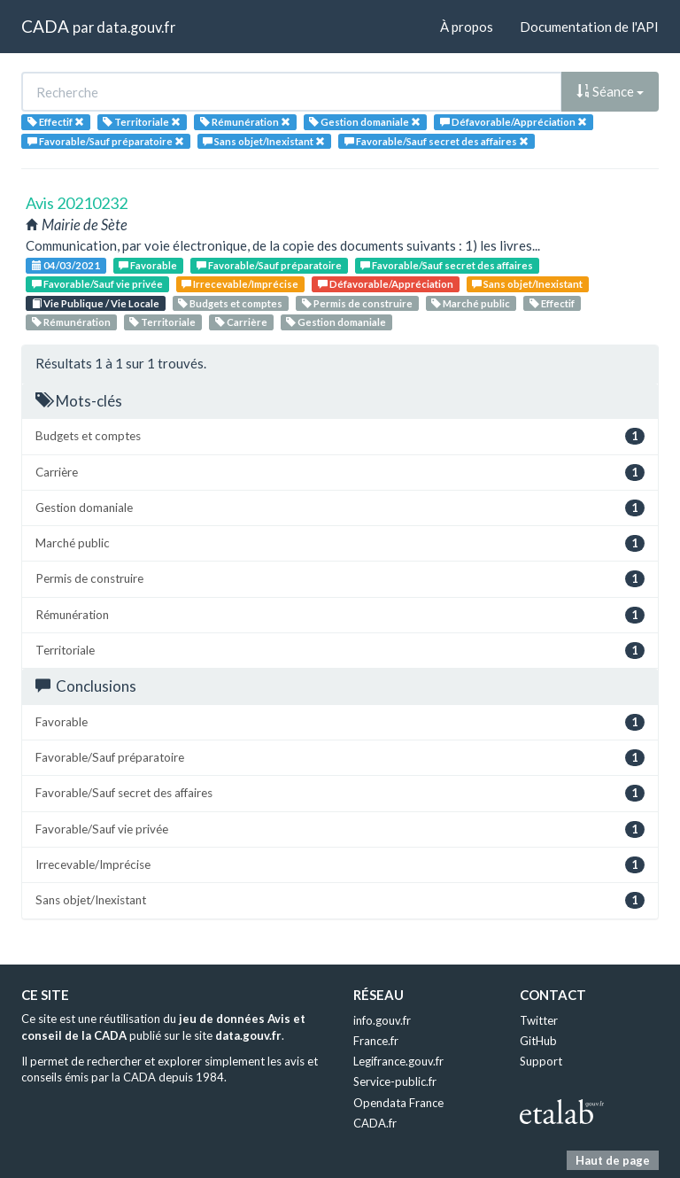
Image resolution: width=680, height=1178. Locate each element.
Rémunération (71, 322)
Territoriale (162, 322)
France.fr (375, 1041)
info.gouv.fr (382, 1020)
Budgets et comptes (230, 303)
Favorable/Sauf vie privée (97, 284)
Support (541, 1061)
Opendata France (398, 1103)
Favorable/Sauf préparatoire (269, 265)
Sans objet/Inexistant (527, 284)
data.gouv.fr (136, 27)
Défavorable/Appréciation (385, 284)
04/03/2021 (66, 265)
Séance (610, 91)
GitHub (538, 1041)
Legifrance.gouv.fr (398, 1061)
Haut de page (613, 1160)
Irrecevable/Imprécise (240, 284)
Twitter (539, 1020)
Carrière (241, 322)
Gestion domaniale (336, 322)
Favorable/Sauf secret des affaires (446, 265)
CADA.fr (375, 1123)
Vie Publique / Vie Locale (95, 303)
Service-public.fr (395, 1081)
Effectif (552, 303)
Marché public (470, 303)
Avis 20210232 (77, 203)
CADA (45, 26)
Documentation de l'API (589, 27)
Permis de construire (357, 303)
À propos (466, 27)
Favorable (148, 265)
